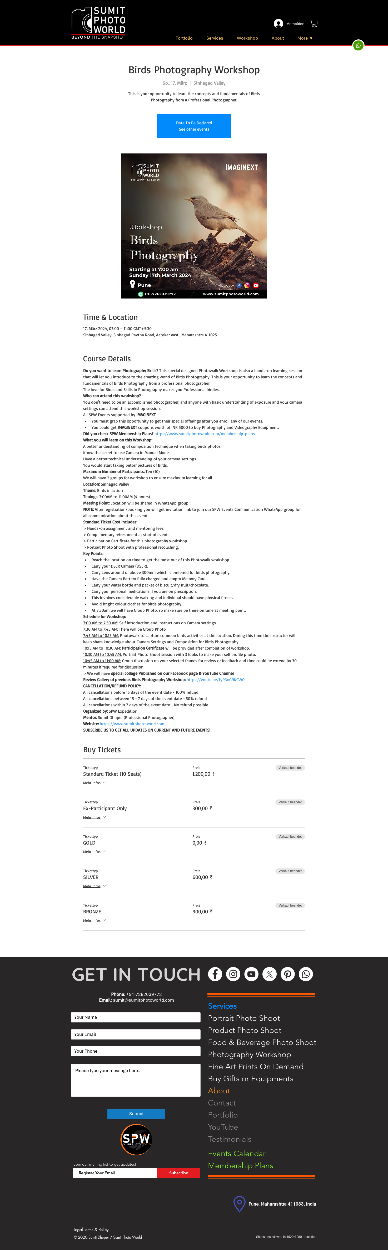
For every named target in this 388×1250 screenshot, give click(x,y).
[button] (314, 23)
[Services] (266, 1006)
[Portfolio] (266, 1115)
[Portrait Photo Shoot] (266, 1018)
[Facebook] (215, 974)
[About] (266, 1091)
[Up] (358, 45)
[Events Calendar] (266, 1154)
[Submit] (136, 1114)
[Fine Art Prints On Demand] (266, 1067)
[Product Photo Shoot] (266, 1030)
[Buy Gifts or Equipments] (266, 1079)
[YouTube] (251, 974)
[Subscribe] (178, 1173)
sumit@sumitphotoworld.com (143, 1000)
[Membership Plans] (266, 1166)
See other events (194, 129)
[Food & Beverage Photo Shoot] (266, 1042)
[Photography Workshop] (266, 1054)
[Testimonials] (266, 1139)
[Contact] (266, 1103)
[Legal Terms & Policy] (113, 1230)
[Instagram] (233, 974)
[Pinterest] (288, 974)
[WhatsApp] (306, 974)
